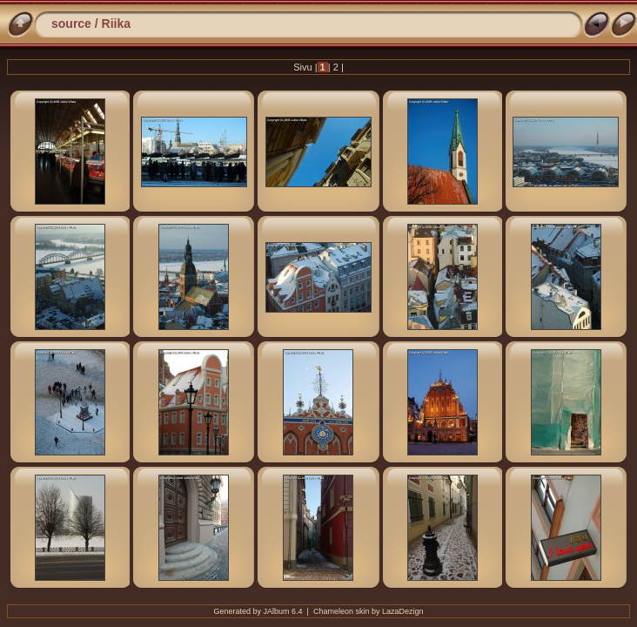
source (71, 23)
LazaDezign (403, 611)
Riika (116, 23)
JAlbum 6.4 (283, 611)
